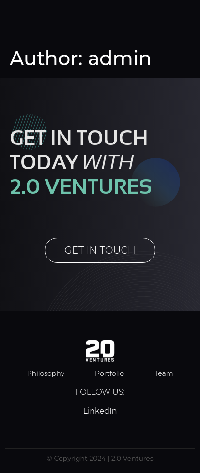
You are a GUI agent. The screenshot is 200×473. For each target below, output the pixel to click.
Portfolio (109, 373)
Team (163, 373)
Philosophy (45, 373)
